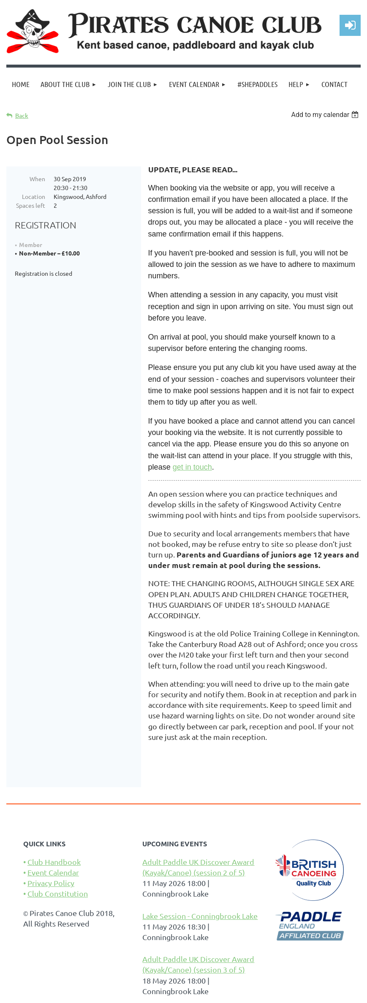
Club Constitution (57, 893)
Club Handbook (54, 861)
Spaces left (30, 205)
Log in (350, 25)
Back (21, 115)
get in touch (192, 467)
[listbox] (326, 114)
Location (33, 196)
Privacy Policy (50, 882)
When (37, 178)
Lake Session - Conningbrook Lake (200, 915)
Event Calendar (53, 872)
